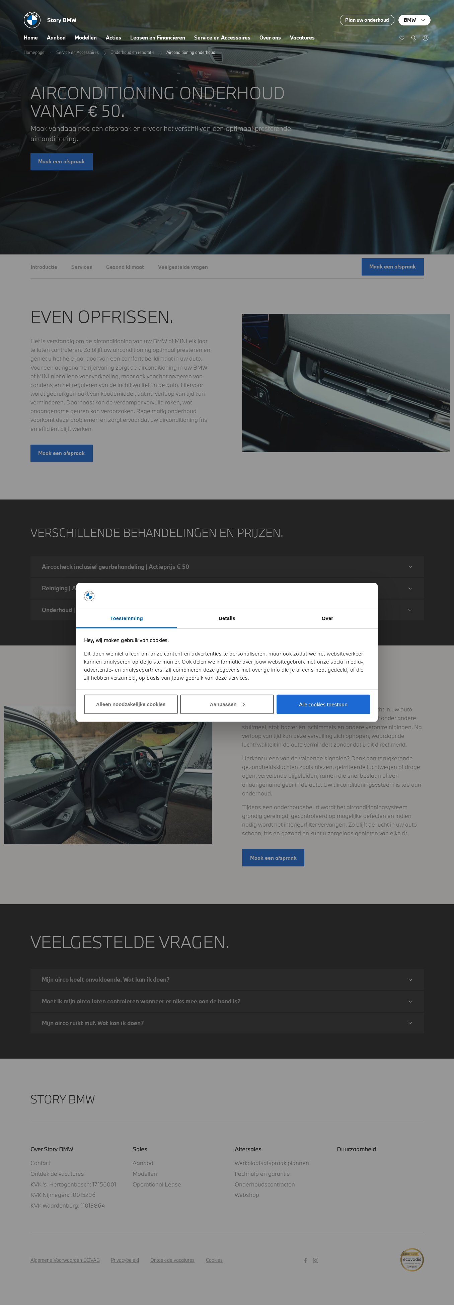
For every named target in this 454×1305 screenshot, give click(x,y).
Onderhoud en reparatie (132, 52)
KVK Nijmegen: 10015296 (63, 1195)
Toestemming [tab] (126, 618)
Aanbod (56, 37)
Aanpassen (227, 704)
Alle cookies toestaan (323, 704)
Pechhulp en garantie (262, 1173)
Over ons (270, 37)
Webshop (247, 1195)
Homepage (34, 52)
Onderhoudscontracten (265, 1184)
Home (31, 37)
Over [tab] (327, 618)
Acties (113, 37)
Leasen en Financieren (157, 37)
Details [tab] (227, 618)
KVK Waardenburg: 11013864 (67, 1205)
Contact (40, 1163)
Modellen (86, 37)
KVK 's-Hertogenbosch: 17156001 (73, 1184)
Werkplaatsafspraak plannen (272, 1163)
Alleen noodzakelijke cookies (131, 704)
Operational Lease (157, 1184)
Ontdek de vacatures (57, 1173)
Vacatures (302, 37)
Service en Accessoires (222, 37)
